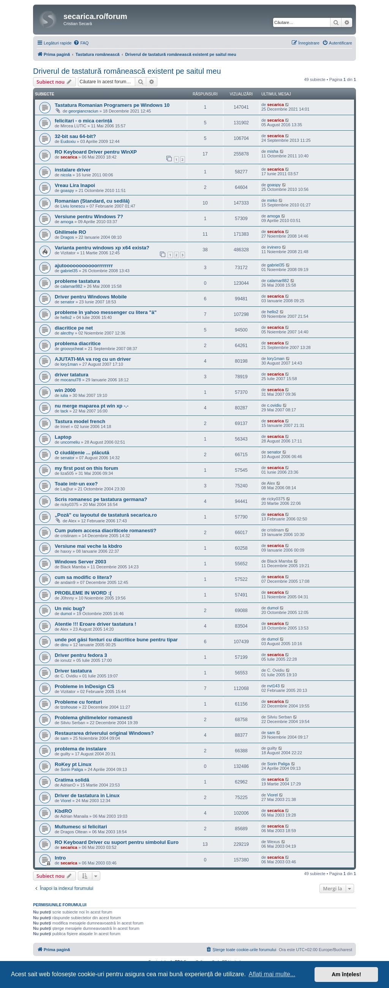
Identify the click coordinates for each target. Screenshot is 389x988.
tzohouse (68, 707)
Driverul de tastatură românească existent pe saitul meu (127, 71)
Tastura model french (80, 421)
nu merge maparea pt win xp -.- (91, 406)
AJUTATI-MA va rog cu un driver (93, 359)
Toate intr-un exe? (76, 484)
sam (64, 738)
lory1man (68, 364)
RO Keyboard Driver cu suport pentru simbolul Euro (117, 842)
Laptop (63, 437)
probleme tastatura (77, 281)
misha (272, 151)
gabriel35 (68, 270)
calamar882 (71, 286)
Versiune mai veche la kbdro (88, 546)
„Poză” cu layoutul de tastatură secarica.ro (106, 515)
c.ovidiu (274, 405)
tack (64, 411)
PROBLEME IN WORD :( (83, 593)
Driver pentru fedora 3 (81, 655)
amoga (66, 221)
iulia (64, 395)
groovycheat (71, 348)
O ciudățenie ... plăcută (82, 452)
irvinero (274, 247)
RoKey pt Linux (73, 764)
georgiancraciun (83, 111)
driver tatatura (72, 374)
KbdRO (63, 811)
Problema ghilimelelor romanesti (93, 717)
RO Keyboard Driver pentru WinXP (96, 152)
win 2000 (65, 390)
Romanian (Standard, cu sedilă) (92, 201)
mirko (272, 200)
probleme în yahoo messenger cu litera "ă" (106, 312)
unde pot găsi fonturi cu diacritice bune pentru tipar (116, 639)
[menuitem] (81, 43)
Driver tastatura (73, 671)
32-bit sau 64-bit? (75, 136)
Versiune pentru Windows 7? (89, 216)
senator (67, 302)
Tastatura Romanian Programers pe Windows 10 (112, 105)
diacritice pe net (74, 328)
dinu (64, 644)
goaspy (67, 190)
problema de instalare (80, 749)
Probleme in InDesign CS (84, 686)
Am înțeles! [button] (346, 974)
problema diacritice (78, 343)
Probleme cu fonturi (78, 702)
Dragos (67, 237)
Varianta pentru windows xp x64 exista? (102, 248)
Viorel (65, 800)
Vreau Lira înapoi (75, 185)
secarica (275, 104)
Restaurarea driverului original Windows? (104, 733)
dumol (66, 613)
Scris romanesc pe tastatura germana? (101, 499)
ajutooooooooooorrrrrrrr (84, 265)
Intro (60, 858)
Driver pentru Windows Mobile (91, 297)
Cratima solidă (72, 780)
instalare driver (73, 170)
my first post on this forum (86, 468)
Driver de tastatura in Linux (87, 795)
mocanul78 (70, 379)
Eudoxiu (68, 141)
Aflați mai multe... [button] (272, 974)
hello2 (65, 317)
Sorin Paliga (71, 769)
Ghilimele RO (70, 232)
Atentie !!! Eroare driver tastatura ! (95, 624)
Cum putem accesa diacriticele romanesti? (106, 530)
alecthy (67, 333)
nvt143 (273, 686)
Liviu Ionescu (72, 206)
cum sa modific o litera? (83, 577)
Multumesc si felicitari (81, 826)
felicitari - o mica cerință (83, 121)
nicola (65, 175)
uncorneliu (70, 442)
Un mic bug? (70, 608)
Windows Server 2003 (80, 562)
